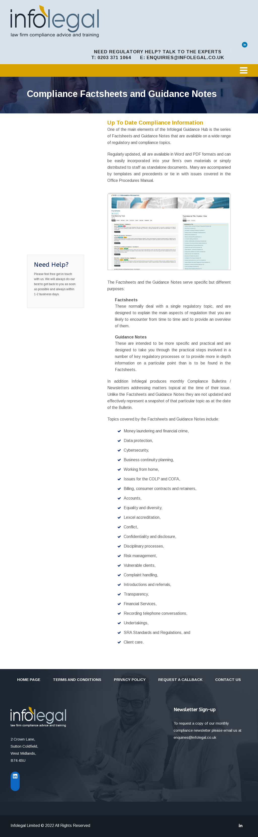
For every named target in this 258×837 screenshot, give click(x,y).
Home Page (28, 679)
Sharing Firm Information (46, 210)
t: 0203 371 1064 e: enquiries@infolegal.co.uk (157, 57)
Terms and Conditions (77, 679)
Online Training (48, 179)
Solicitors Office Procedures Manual (53, 148)
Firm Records (47, 224)
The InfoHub (46, 117)
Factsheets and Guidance (49, 193)
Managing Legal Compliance (49, 131)
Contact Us (228, 679)
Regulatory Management (46, 238)
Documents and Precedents (49, 165)
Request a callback (180, 679)
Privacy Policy (130, 679)
